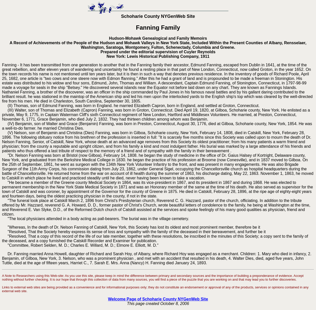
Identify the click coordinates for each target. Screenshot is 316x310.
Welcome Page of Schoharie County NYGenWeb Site (158, 299)
